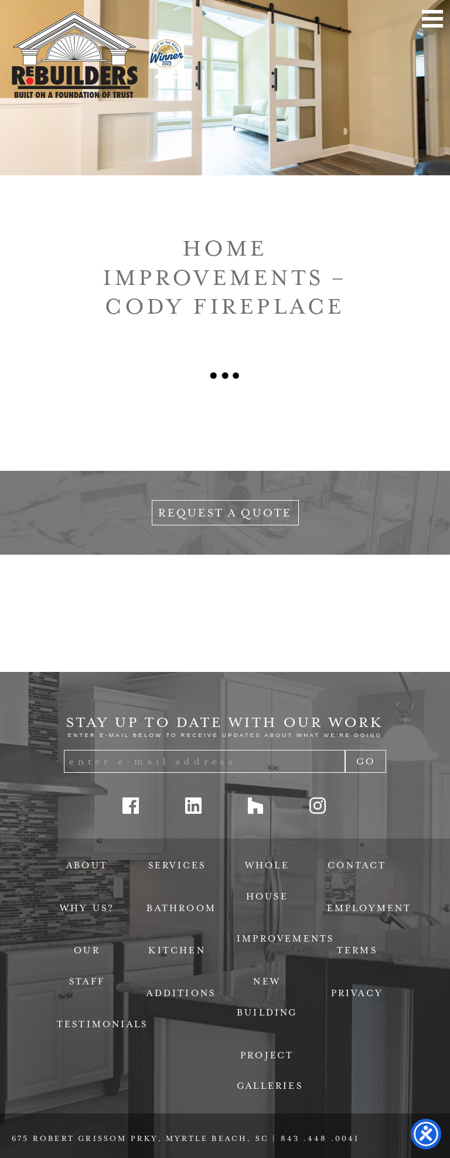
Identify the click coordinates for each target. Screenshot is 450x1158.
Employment (369, 908)
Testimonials (102, 1024)
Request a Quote (225, 513)
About (87, 865)
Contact (357, 865)
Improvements (285, 938)
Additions (181, 993)
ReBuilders (75, 55)
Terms (357, 950)
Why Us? (87, 908)
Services (177, 865)
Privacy (357, 993)
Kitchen (176, 950)
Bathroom (181, 908)
